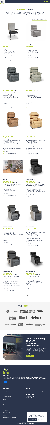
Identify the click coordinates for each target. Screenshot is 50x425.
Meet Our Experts (7, 393)
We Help (5, 391)
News (4, 399)
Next (28, 295)
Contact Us (5, 402)
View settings (41, 419)
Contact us (29, 355)
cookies (33, 414)
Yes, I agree (31, 419)
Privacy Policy (6, 404)
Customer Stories (7, 396)
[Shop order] (39, 19)
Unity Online (31, 423)
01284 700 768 (6, 412)
